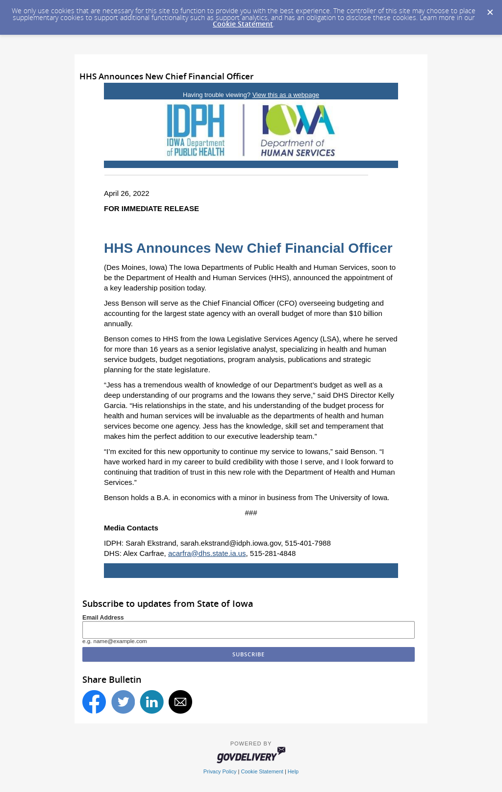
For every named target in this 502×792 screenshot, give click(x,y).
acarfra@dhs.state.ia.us (207, 553)
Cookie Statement (243, 23)
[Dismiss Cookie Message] (489, 9)
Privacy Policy (220, 771)
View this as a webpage (285, 94)
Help (293, 771)
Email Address (103, 617)
